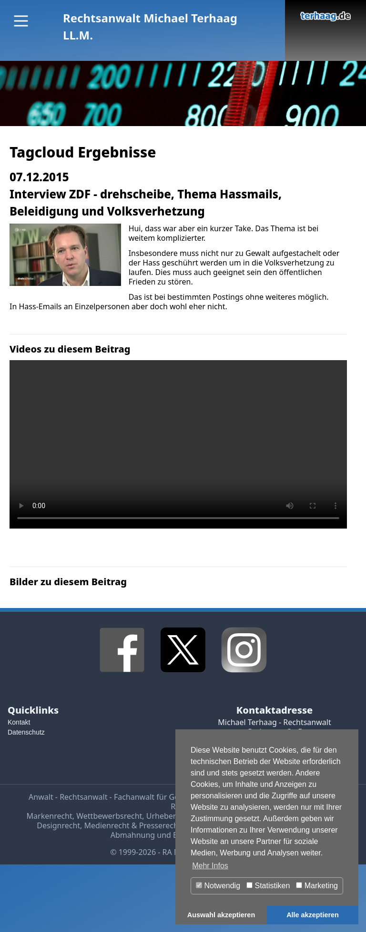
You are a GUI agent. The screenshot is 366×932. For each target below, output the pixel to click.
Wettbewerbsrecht (109, 816)
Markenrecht (49, 816)
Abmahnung (133, 835)
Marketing (317, 886)
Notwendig (218, 886)
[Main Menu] (21, 21)
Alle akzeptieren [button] (312, 915)
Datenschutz (26, 732)
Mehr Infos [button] (210, 866)
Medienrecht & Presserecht (132, 825)
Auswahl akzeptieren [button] (221, 915)
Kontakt (19, 722)
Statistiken (268, 886)
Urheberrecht (170, 816)
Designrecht (58, 825)
